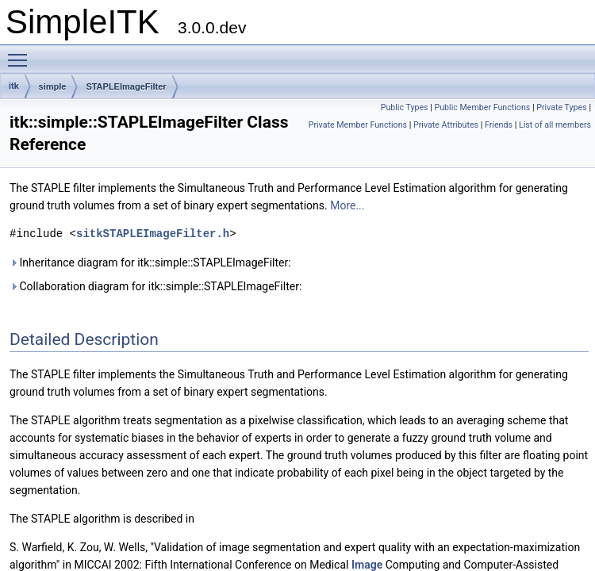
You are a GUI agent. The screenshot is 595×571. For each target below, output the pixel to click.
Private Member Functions (358, 125)
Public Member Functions (482, 107)
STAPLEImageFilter (126, 86)
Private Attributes (445, 125)
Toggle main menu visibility (21, 53)
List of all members (555, 125)
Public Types (404, 107)
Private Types (561, 107)
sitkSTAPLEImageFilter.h (152, 233)
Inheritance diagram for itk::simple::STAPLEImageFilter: (150, 262)
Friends (498, 125)
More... (347, 205)
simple (53, 86)
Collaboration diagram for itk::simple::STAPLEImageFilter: (155, 286)
